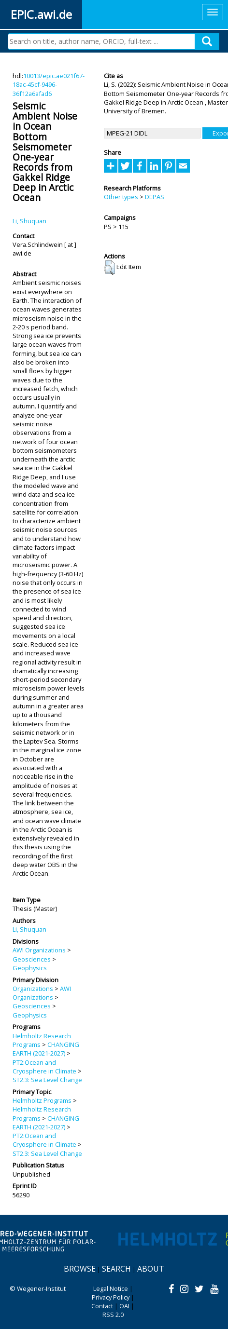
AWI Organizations (39, 950)
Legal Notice (110, 1288)
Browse (80, 1268)
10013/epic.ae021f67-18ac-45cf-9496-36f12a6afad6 (49, 84)
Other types (121, 196)
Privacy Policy (110, 1297)
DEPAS (154, 196)
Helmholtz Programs (42, 1100)
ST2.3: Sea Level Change (47, 1079)
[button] (109, 267)
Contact (102, 1306)
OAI (124, 1306)
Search (116, 1268)
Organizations (33, 988)
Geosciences (32, 959)
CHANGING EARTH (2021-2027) (46, 1049)
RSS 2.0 (113, 1314)
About (150, 1268)
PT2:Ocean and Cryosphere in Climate (44, 1066)
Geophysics (30, 967)
